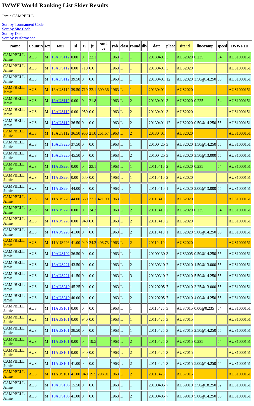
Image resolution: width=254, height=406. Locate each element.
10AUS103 (60, 385)
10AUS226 (60, 144)
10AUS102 (60, 254)
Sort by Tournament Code (22, 24)
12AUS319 (60, 287)
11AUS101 (60, 308)
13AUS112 (60, 57)
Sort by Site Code (16, 29)
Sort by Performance (18, 38)
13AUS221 (60, 265)
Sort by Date (12, 33)
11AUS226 (60, 166)
